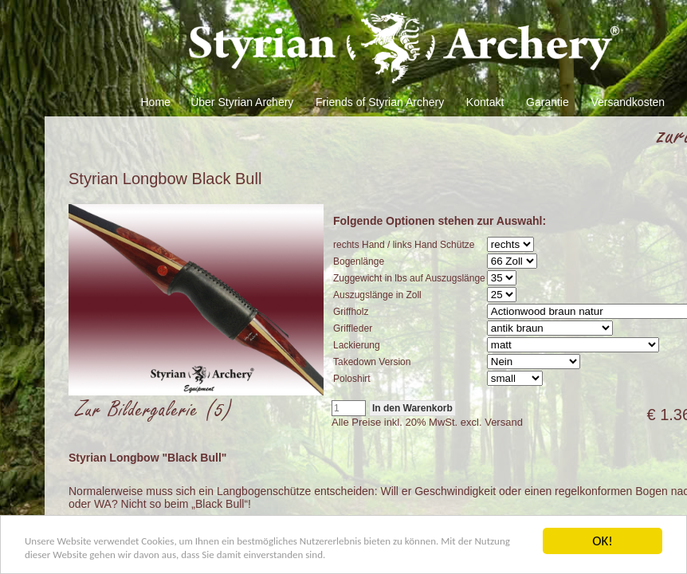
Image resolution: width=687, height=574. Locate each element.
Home (156, 102)
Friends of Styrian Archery (380, 102)
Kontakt (485, 102)
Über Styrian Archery (241, 102)
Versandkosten (628, 102)
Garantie (547, 102)
